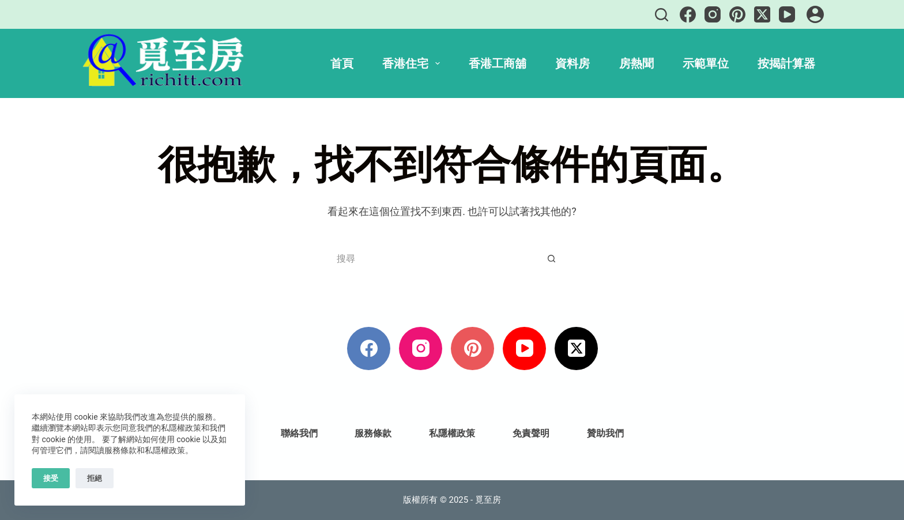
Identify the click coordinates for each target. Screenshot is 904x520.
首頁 (341, 63)
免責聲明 (531, 433)
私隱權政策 (452, 433)
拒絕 (94, 478)
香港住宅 (413, 63)
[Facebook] (688, 14)
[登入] (815, 14)
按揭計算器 (786, 63)
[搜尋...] (436, 259)
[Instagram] (713, 14)
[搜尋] (661, 14)
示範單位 (706, 63)
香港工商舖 (497, 63)
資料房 (572, 63)
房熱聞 (636, 63)
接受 (50, 478)
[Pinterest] (737, 14)
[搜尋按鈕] (551, 259)
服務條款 (373, 433)
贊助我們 (605, 433)
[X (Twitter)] (762, 14)
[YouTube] (787, 14)
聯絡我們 (299, 433)
